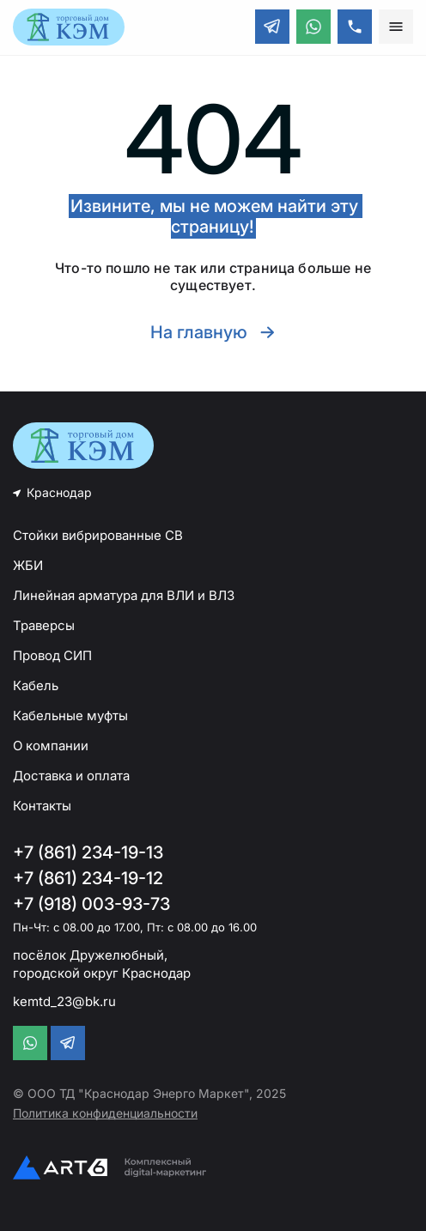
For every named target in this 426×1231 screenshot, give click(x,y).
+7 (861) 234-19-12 (88, 878)
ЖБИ (28, 565)
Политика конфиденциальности (105, 1113)
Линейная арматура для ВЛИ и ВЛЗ (123, 595)
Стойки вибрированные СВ (98, 535)
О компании (50, 745)
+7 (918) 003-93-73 (91, 904)
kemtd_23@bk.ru (64, 1001)
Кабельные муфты (70, 715)
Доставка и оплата (71, 775)
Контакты (42, 805)
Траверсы (44, 625)
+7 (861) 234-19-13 (88, 852)
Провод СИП (52, 655)
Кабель (35, 685)
